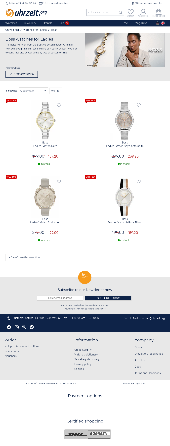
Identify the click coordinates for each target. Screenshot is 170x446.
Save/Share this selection (25, 257)
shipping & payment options (22, 346)
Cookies (79, 369)
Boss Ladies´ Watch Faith (45, 144)
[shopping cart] (158, 12)
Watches (11, 23)
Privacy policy (83, 364)
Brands (47, 23)
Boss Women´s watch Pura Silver (125, 220)
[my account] (143, 12)
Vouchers (11, 356)
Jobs (138, 367)
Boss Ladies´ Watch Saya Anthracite (125, 144)
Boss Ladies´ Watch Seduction (45, 220)
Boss (23, 74)
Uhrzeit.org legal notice (149, 354)
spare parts (12, 351)
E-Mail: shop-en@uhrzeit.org (55, 3)
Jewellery (30, 23)
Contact (139, 347)
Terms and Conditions (148, 373)
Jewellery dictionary (86, 359)
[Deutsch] (157, 23)
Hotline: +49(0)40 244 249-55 (22, 3)
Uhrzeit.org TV (83, 350)
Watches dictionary (86, 354)
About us (140, 360)
